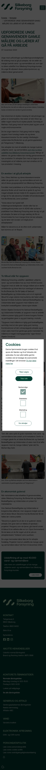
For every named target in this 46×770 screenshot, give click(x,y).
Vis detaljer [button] (23, 423)
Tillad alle (24, 378)
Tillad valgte (24, 372)
